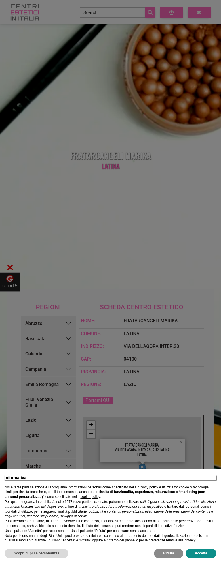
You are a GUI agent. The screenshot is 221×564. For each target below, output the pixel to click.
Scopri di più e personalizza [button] (36, 553)
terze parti (81, 502)
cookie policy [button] (90, 497)
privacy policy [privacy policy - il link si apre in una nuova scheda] (148, 487)
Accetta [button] (201, 553)
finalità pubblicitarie (72, 511)
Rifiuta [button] (168, 553)
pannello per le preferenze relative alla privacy (160, 540)
